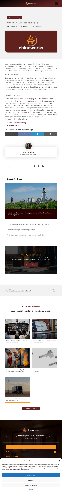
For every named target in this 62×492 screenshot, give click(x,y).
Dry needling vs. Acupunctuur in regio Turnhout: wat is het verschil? (28, 224)
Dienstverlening (14, 18)
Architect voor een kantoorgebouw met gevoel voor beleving (25, 235)
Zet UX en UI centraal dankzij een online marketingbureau (44, 341)
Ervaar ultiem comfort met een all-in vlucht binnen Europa (16, 341)
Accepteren (31, 475)
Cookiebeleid (30, 489)
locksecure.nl (14, 125)
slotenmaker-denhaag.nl (18, 123)
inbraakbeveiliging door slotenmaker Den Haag (38, 99)
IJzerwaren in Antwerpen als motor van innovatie (44, 370)
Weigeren (31, 480)
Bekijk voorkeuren (31, 485)
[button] (59, 461)
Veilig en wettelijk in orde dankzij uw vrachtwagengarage (16, 399)
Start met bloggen (31, 265)
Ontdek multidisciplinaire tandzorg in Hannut (21, 230)
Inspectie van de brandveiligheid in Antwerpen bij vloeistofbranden (16, 370)
